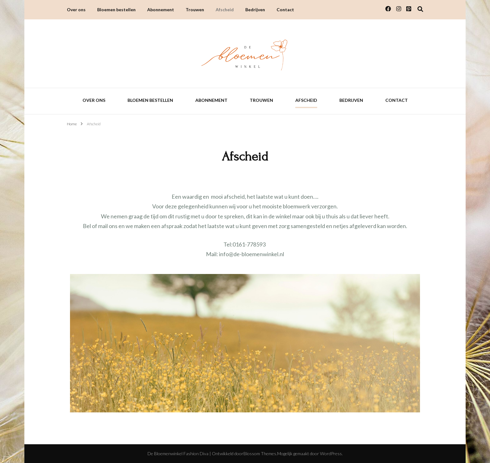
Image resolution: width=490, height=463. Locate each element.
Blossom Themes (259, 453)
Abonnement (160, 9)
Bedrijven (255, 9)
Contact (285, 9)
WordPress (331, 453)
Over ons (76, 9)
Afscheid (225, 9)
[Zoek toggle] (420, 9)
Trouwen (195, 9)
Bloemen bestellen (116, 9)
